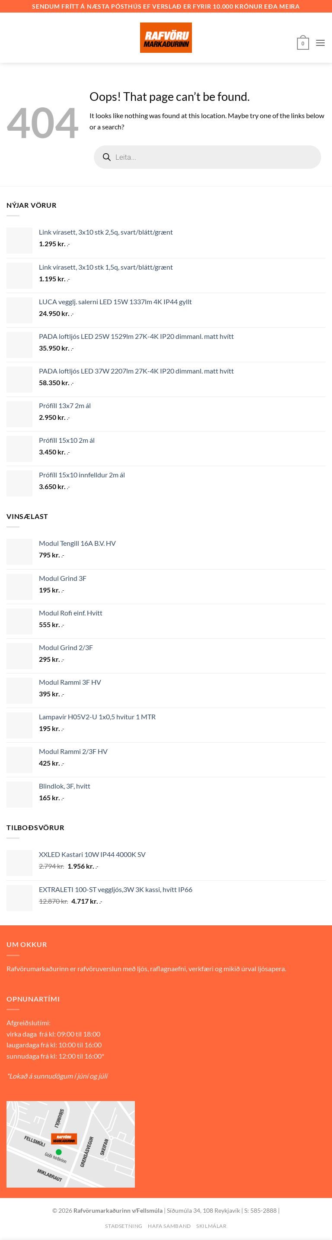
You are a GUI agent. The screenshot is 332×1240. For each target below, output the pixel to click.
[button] (303, 43)
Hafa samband (169, 1226)
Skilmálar (211, 1226)
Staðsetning (124, 1226)
